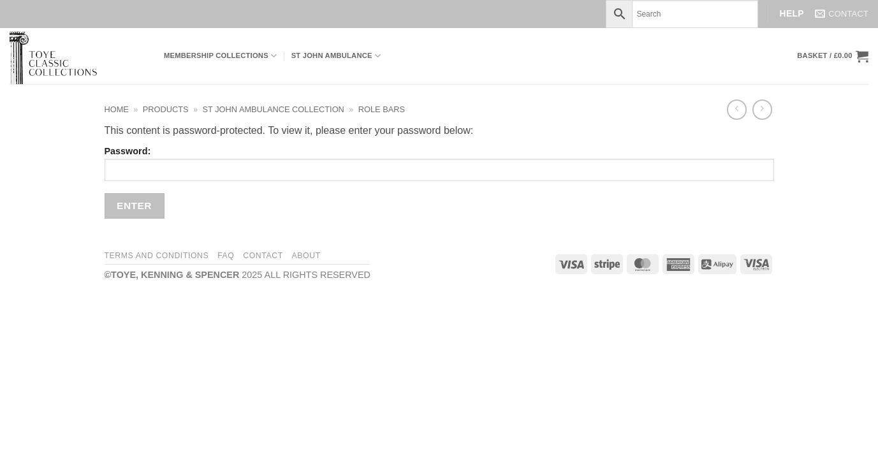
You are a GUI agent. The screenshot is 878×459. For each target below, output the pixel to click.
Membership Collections (220, 56)
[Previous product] (762, 109)
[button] (832, 56)
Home (117, 109)
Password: (439, 163)
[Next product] (737, 109)
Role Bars (381, 109)
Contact (263, 255)
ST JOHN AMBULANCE (336, 56)
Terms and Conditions (157, 255)
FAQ (225, 255)
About (306, 255)
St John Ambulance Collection (273, 109)
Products (166, 109)
